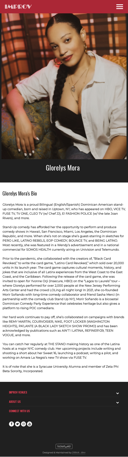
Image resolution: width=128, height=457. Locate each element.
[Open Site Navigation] (119, 6)
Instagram (23, 424)
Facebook (11, 424)
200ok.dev (79, 452)
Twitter (17, 424)
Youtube (29, 424)
